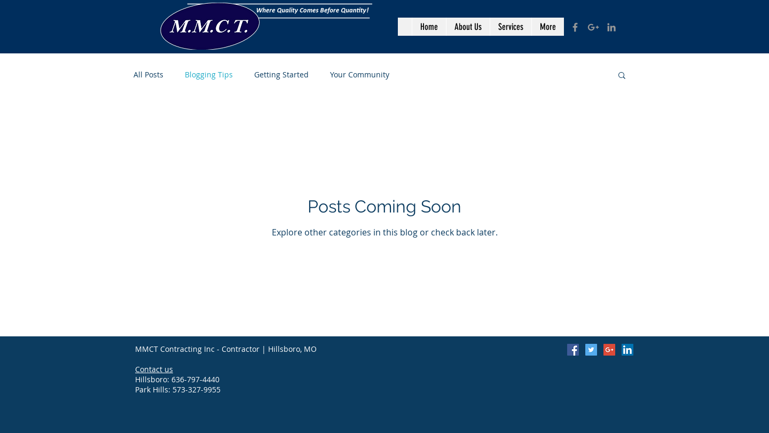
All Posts (148, 74)
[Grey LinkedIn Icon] (611, 27)
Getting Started (281, 74)
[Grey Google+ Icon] (593, 27)
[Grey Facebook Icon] (575, 27)
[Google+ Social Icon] (609, 350)
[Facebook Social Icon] (573, 350)
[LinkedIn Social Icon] (627, 350)
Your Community (359, 74)
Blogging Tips (209, 74)
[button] (622, 76)
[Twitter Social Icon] (591, 350)
